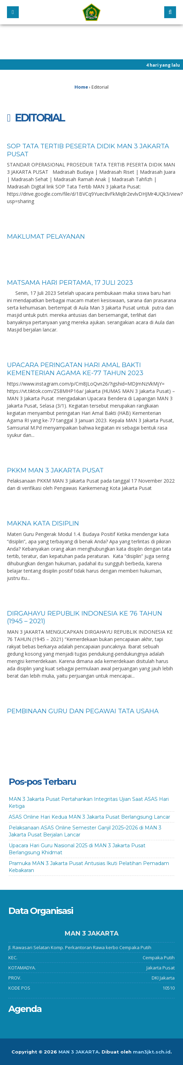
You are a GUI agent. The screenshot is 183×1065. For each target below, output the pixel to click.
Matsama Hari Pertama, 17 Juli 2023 (70, 282)
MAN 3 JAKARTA (78, 1052)
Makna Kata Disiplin (43, 523)
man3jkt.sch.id (151, 1052)
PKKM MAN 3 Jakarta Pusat (55, 470)
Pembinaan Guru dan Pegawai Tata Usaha (83, 711)
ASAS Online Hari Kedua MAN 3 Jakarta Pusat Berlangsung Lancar (89, 817)
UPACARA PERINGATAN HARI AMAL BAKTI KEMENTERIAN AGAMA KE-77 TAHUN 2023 (75, 369)
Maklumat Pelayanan (46, 236)
